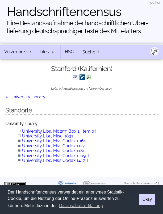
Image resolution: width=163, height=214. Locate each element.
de (152, 3)
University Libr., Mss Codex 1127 (53, 145)
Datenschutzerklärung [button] (81, 205)
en (159, 3)
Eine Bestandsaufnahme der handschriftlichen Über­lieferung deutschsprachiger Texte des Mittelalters (77, 27)
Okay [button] (147, 199)
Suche (88, 51)
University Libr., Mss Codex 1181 (53, 150)
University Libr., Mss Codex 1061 (54, 140)
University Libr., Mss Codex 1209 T (55, 155)
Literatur (48, 51)
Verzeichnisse (17, 51)
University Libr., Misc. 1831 (47, 136)
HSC (69, 51)
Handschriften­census (64, 12)
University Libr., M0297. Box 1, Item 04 (59, 131)
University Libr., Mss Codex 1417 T (55, 160)
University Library (27, 96)
